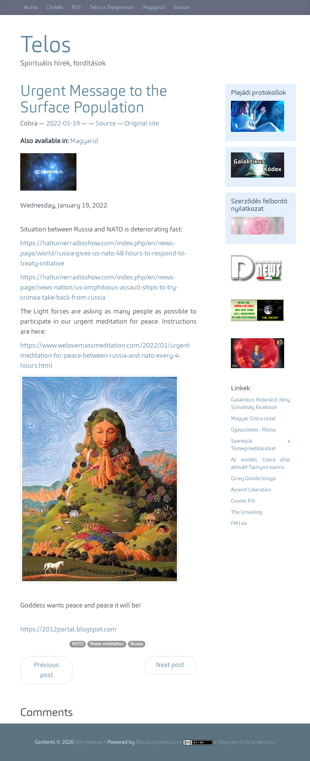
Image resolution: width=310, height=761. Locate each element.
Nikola (143, 742)
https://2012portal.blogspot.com (68, 629)
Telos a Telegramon (112, 7)
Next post (170, 665)
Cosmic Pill (243, 501)
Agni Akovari (89, 742)
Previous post (46, 670)
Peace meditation (107, 644)
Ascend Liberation (251, 489)
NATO (77, 644)
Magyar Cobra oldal (253, 418)
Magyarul (153, 7)
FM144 (239, 523)
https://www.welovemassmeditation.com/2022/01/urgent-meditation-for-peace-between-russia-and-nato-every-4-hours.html (105, 355)
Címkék (54, 7)
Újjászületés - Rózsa (253, 430)
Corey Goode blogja (253, 478)
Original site (141, 123)
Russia (136, 644)
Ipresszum (166, 742)
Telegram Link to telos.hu (246, 742)
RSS (76, 7)
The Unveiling (246, 512)
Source (181, 7)
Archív (31, 7)
